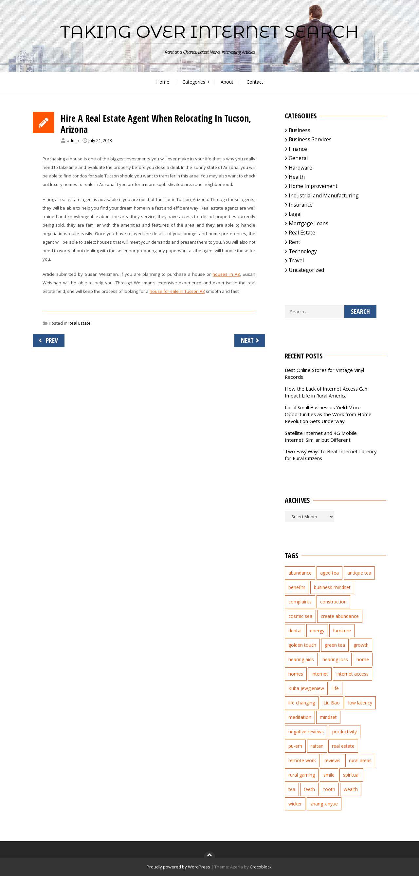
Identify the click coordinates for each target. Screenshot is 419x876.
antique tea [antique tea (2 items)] (359, 573)
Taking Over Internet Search (209, 31)
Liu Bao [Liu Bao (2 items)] (331, 703)
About (227, 82)
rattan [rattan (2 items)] (317, 746)
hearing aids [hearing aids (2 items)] (301, 659)
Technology (303, 251)
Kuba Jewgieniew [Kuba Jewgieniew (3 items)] (306, 688)
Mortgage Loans (308, 223)
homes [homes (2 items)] (295, 674)
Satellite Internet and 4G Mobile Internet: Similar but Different (321, 436)
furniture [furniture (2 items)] (342, 630)
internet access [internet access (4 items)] (353, 674)
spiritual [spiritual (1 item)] (351, 775)
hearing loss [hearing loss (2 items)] (335, 659)
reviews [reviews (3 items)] (332, 760)
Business (299, 130)
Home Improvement (313, 186)
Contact (254, 82)
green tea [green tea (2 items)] (335, 645)
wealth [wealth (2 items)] (351, 789)
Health (297, 176)
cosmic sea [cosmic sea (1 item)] (300, 616)
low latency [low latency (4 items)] (360, 703)
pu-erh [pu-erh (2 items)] (295, 746)
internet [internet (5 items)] (320, 674)
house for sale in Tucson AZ (177, 291)
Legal (295, 213)
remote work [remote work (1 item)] (302, 760)
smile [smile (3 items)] (329, 775)
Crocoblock (261, 867)
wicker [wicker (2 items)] (295, 804)
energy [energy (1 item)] (317, 630)
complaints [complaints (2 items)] (300, 602)
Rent (294, 242)
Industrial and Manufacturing (324, 195)
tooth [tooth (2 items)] (329, 789)
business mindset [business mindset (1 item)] (332, 587)
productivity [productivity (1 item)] (344, 731)
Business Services (310, 139)
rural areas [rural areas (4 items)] (360, 760)
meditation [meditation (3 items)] (299, 717)
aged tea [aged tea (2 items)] (329, 573)
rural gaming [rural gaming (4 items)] (301, 775)
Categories (193, 82)
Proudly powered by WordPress (178, 867)
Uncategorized (306, 270)
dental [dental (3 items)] (294, 630)
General (298, 158)
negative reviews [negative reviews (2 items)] (306, 731)
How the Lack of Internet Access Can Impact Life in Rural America (326, 392)
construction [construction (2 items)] (333, 602)
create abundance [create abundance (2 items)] (340, 616)
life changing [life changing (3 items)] (301, 703)
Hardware (300, 167)
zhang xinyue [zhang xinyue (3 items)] (324, 804)
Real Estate (79, 323)
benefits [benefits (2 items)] (296, 587)
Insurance (301, 204)
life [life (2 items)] (336, 688)
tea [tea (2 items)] (291, 789)
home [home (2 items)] (362, 659)
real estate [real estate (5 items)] (343, 746)
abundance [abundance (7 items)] (300, 573)
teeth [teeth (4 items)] (309, 789)
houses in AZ (226, 274)
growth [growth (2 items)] (361, 645)
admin (73, 140)
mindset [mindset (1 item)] (328, 717)
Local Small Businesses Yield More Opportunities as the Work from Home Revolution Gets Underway (328, 414)
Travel (296, 260)
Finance (298, 149)
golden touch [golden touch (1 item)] (302, 645)
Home (162, 82)
